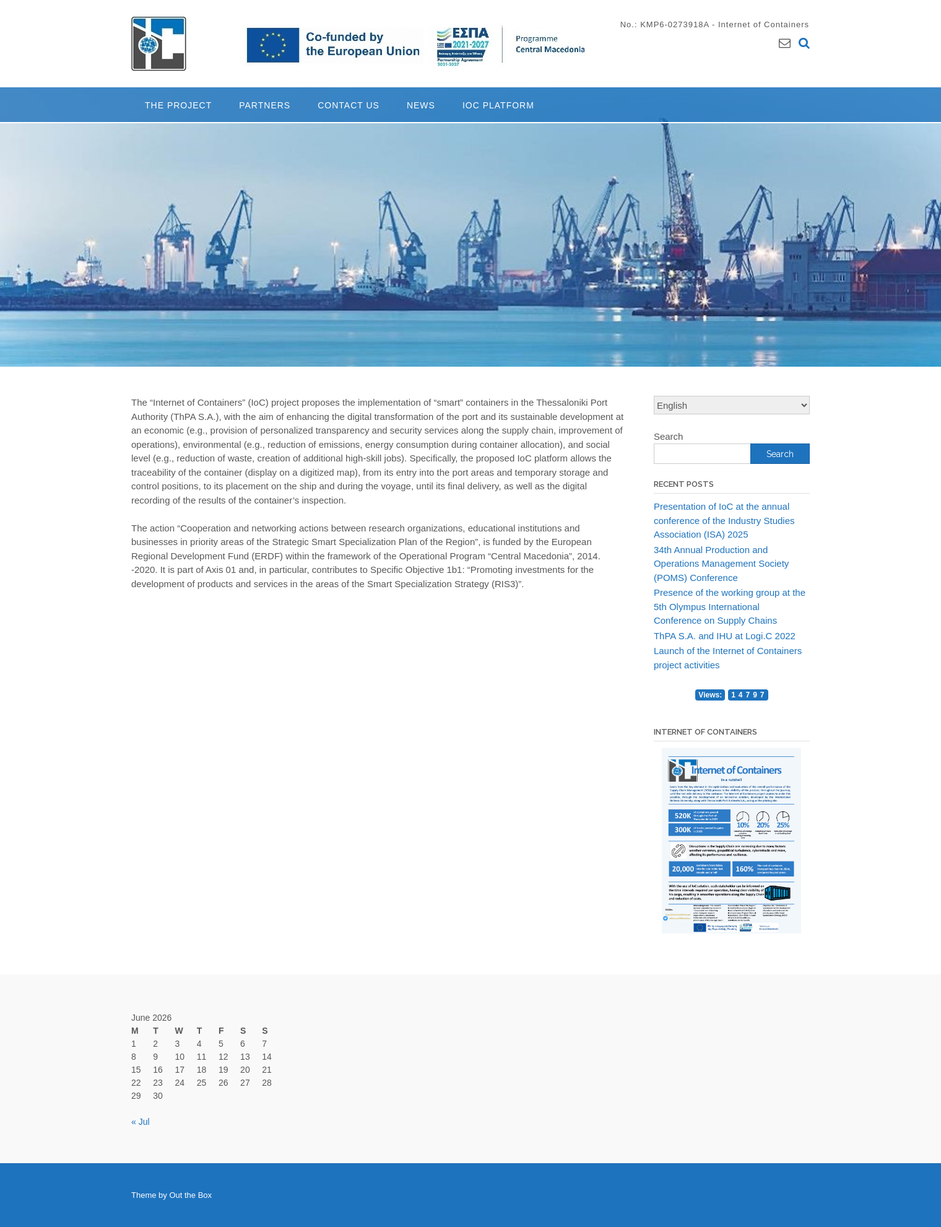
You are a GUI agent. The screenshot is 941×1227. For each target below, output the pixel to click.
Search (668, 436)
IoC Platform (498, 105)
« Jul (140, 1122)
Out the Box (190, 1195)
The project (178, 105)
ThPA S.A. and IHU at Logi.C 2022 (725, 636)
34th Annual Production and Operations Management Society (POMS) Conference (721, 563)
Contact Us (348, 105)
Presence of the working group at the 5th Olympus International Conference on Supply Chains (729, 606)
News (421, 105)
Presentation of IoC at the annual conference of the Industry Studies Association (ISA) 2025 (724, 520)
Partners (264, 105)
